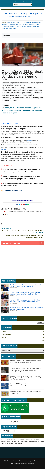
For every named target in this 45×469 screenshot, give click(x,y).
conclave (34, 22)
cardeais (28, 22)
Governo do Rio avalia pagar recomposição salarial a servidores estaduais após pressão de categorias (25, 300)
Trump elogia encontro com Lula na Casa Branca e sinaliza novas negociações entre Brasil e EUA (25, 293)
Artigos (4, 331)
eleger (39, 22)
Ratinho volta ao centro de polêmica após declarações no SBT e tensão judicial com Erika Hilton (27, 285)
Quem (14, 28)
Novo (38, 26)
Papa (3, 28)
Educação (4, 338)
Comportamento (6, 335)
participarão (9, 28)
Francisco (4, 24)
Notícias (4, 341)
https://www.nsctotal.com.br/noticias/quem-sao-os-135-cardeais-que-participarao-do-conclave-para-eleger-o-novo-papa (22, 110)
